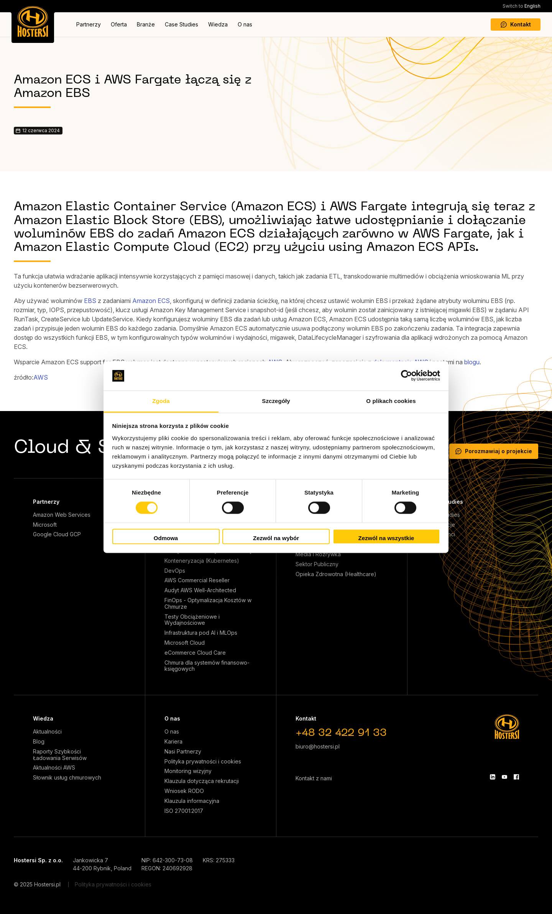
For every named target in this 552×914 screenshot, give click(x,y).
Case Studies (181, 24)
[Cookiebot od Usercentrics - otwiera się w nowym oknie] (406, 376)
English (521, 6)
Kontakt (516, 24)
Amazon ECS (151, 301)
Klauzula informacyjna (191, 801)
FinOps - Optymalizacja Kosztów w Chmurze (207, 603)
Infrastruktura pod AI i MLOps (200, 633)
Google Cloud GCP (57, 534)
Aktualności (47, 732)
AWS (40, 377)
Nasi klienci (441, 534)
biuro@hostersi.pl (318, 746)
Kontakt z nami (314, 778)
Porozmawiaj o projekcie (493, 451)
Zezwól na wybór (276, 538)
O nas (245, 24)
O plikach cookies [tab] (391, 401)
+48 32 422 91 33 (341, 733)
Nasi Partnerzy (182, 752)
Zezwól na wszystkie (386, 538)
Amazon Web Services (61, 515)
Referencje (441, 525)
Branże (146, 24)
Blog (38, 742)
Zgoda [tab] (161, 401)
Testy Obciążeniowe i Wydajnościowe (192, 620)
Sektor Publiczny (317, 564)
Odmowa (166, 538)
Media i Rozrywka (318, 554)
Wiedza (218, 24)
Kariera (173, 742)
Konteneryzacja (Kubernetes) (201, 561)
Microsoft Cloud (184, 643)
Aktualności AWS (54, 768)
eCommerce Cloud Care (195, 653)
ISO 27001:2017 (183, 811)
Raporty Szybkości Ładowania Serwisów (60, 755)
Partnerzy (88, 24)
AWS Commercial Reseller (197, 580)
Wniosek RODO (184, 791)
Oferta (119, 24)
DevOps (174, 571)
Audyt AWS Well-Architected (200, 590)
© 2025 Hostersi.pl (37, 884)
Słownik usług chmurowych (67, 778)
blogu (472, 362)
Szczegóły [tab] (276, 401)
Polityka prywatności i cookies (202, 761)
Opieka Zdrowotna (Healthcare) (336, 574)
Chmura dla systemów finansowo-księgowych (207, 666)
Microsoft (45, 525)
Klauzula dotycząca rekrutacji (201, 781)
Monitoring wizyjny (188, 771)
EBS (90, 301)
